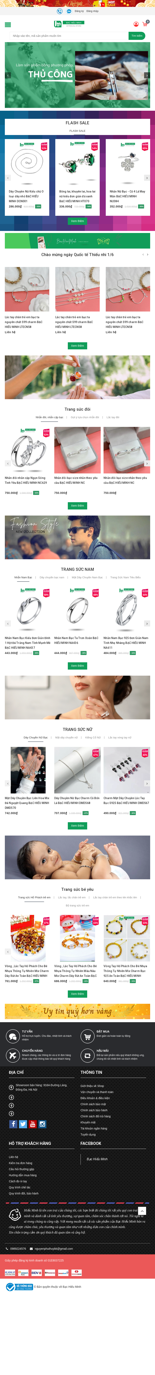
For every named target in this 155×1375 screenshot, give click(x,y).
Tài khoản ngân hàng (94, 1128)
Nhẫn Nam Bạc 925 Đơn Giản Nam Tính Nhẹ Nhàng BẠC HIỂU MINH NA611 (126, 642)
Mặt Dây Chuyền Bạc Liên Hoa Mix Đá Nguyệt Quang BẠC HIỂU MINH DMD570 (27, 803)
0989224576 (18, 1248)
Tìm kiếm (137, 35)
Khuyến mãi (88, 1122)
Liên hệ (13, 1157)
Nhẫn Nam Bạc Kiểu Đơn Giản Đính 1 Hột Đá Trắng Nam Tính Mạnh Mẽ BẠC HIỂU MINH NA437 (27, 642)
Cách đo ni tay (18, 1181)
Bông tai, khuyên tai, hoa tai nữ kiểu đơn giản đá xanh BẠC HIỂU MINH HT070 (77, 196)
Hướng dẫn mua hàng (23, 1175)
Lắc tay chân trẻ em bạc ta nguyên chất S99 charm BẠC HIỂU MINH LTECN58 (24, 322)
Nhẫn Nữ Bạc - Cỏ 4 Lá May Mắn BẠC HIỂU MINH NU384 (127, 196)
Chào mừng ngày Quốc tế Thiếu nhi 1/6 (77, 254)
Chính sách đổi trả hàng (96, 1116)
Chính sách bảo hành (94, 1110)
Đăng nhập (92, 11)
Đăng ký (79, 11)
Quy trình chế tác (19, 1187)
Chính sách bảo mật (93, 1104)
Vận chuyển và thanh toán (97, 1092)
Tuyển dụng (88, 1134)
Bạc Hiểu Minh (97, 1159)
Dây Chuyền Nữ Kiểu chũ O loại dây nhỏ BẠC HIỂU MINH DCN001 (26, 196)
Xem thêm (77, 221)
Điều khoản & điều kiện (95, 1098)
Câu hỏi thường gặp (21, 1169)
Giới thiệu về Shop (92, 1086)
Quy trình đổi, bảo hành (24, 1193)
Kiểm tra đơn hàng (20, 1163)
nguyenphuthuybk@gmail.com (54, 1248)
